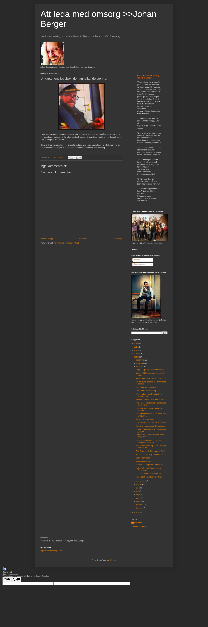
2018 (136, 343)
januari (139, 508)
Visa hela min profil (138, 526)
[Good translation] (7, 579)
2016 (136, 350)
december (140, 360)
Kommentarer (139, 264)
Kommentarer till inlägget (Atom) (66, 243)
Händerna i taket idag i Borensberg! (149, 455)
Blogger (113, 560)
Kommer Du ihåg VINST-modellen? (149, 465)
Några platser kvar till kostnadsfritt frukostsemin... (149, 395)
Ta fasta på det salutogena (146, 387)
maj (138, 495)
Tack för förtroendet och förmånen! (149, 477)
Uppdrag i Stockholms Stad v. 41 (148, 473)
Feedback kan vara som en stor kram (150, 399)
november (140, 363)
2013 (136, 512)
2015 (136, 354)
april (138, 498)
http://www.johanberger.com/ (51, 551)
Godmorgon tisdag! (143, 458)
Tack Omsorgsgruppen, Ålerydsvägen (150, 426)
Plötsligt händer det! (143, 461)
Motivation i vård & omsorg (146, 391)
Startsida (82, 239)
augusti (139, 484)
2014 (136, 357)
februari (139, 505)
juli (137, 488)
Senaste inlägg (47, 239)
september (140, 481)
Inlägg (136, 260)
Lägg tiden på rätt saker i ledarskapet (150, 370)
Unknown (138, 523)
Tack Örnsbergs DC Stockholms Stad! (150, 451)
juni (137, 491)
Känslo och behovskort (144, 419)
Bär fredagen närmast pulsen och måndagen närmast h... (148, 441)
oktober (139, 367)
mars (138, 501)
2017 (136, 347)
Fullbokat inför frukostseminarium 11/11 (151, 379)
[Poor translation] (16, 579)
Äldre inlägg (117, 239)
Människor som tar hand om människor (151, 423)
